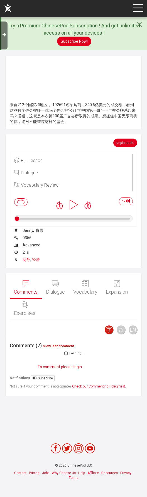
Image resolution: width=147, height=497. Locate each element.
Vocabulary (85, 287)
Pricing (34, 473)
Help (81, 473)
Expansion (117, 287)
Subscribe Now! (74, 41)
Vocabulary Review (36, 185)
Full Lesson (28, 160)
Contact (20, 473)
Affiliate (93, 473)
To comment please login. (60, 367)
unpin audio (125, 143)
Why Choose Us (64, 473)
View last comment (58, 346)
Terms (73, 478)
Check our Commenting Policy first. (99, 386)
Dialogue (26, 172)
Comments (26, 287)
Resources (109, 473)
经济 (36, 259)
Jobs (45, 473)
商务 (26, 259)
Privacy (125, 473)
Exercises (24, 308)
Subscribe (43, 378)
